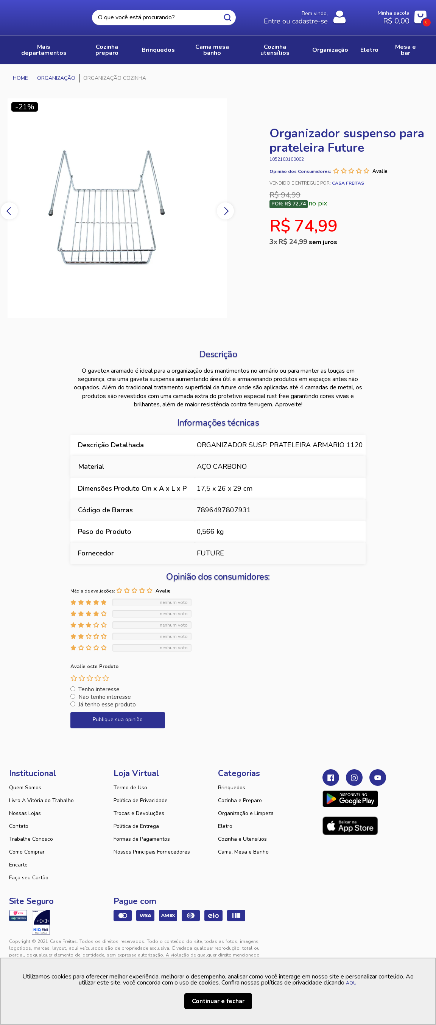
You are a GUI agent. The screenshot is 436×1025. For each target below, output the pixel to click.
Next (225, 210)
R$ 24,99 (308, 241)
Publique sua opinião (118, 719)
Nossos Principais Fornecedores (152, 851)
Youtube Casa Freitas (377, 777)
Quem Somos (25, 787)
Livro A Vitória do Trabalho (41, 800)
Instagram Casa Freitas (354, 777)
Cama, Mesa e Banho (243, 851)
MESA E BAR (405, 50)
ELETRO (369, 50)
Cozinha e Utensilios (242, 839)
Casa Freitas (40, 15)
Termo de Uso (130, 787)
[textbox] (164, 17)
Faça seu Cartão (28, 877)
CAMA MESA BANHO (212, 50)
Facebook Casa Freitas (330, 777)
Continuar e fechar (218, 1001)
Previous (9, 210)
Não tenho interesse (104, 697)
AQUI (352, 983)
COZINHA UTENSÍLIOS (275, 50)
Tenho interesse (99, 689)
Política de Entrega (136, 826)
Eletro (225, 826)
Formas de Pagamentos (142, 839)
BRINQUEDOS (158, 50)
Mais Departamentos (44, 50)
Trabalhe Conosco (31, 839)
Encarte (18, 864)
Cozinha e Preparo (240, 800)
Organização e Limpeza (246, 813)
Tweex (332, 947)
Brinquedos (231, 787)
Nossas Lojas (25, 813)
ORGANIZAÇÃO (330, 50)
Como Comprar (27, 851)
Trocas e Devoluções (139, 813)
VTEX (364, 947)
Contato (18, 826)
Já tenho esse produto (107, 704)
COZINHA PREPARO (106, 50)
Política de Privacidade (141, 800)
